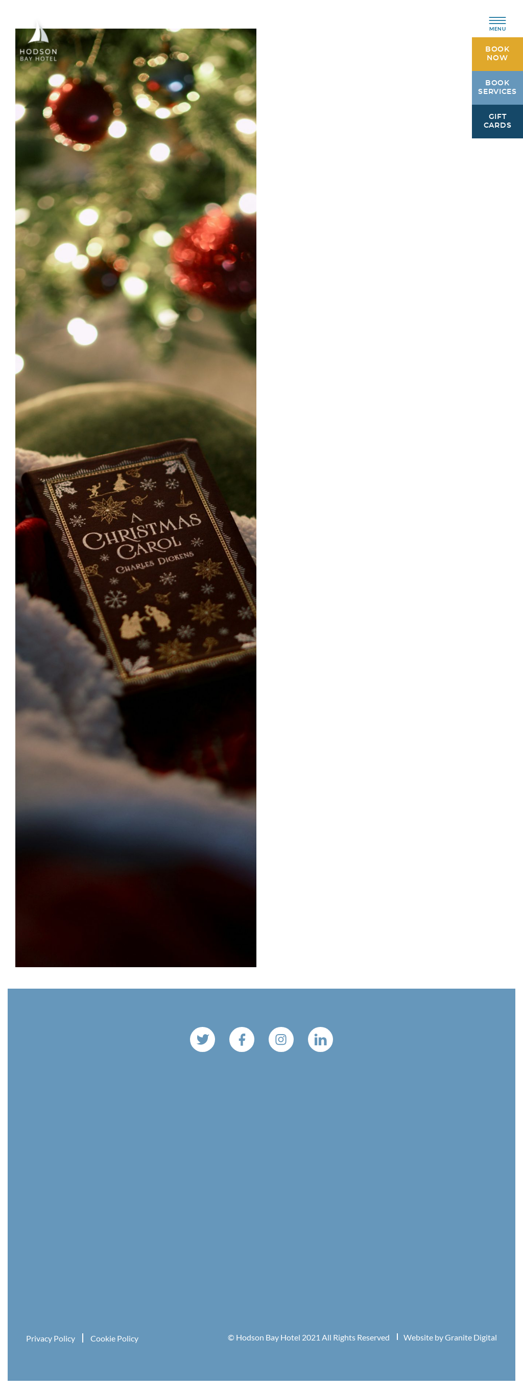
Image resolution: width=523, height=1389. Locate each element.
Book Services (497, 88)
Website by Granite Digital (450, 1338)
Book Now (497, 54)
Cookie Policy (114, 1339)
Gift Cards (498, 122)
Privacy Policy (50, 1339)
